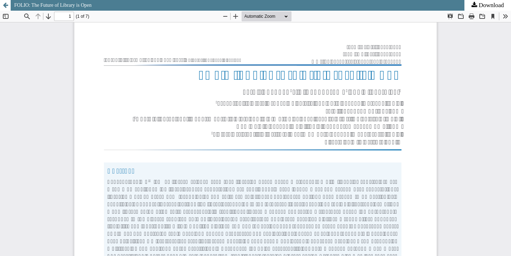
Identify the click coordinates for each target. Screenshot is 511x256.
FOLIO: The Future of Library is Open (52, 5)
